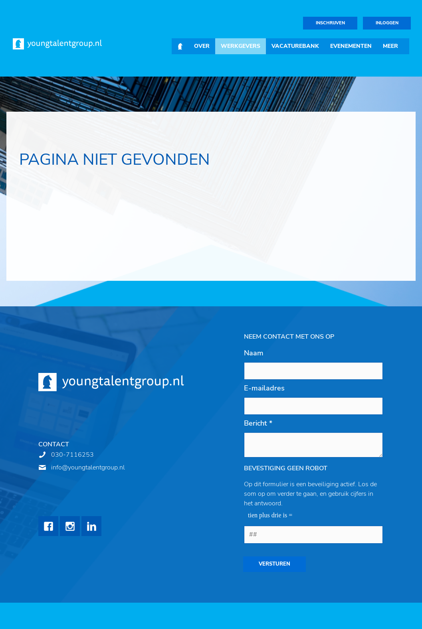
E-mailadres (264, 388)
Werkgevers (240, 46)
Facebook (48, 526)
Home (180, 46)
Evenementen (351, 46)
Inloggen (387, 23)
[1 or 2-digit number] (313, 534)
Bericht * (258, 423)
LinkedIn (91, 526)
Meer (390, 46)
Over (202, 46)
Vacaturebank (295, 46)
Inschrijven (330, 23)
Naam (254, 353)
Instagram (70, 526)
